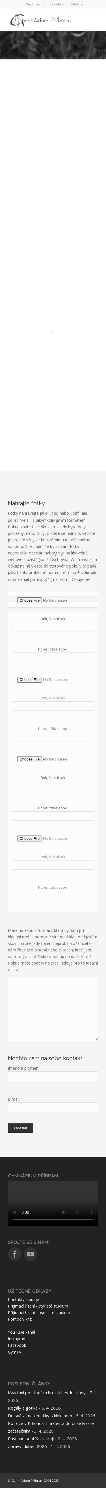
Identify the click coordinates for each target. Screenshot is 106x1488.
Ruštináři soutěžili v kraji (31, 1438)
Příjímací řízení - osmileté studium (39, 1312)
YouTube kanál (21, 1332)
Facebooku (87, 572)
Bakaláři (56, 4)
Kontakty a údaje (23, 1299)
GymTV (14, 1352)
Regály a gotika (23, 1408)
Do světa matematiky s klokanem (40, 1415)
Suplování (34, 4)
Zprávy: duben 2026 (27, 1446)
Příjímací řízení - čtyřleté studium (38, 1306)
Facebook (17, 1345)
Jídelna (77, 4)
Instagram (17, 1338)
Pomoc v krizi (20, 1319)
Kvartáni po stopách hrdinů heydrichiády (47, 1392)
